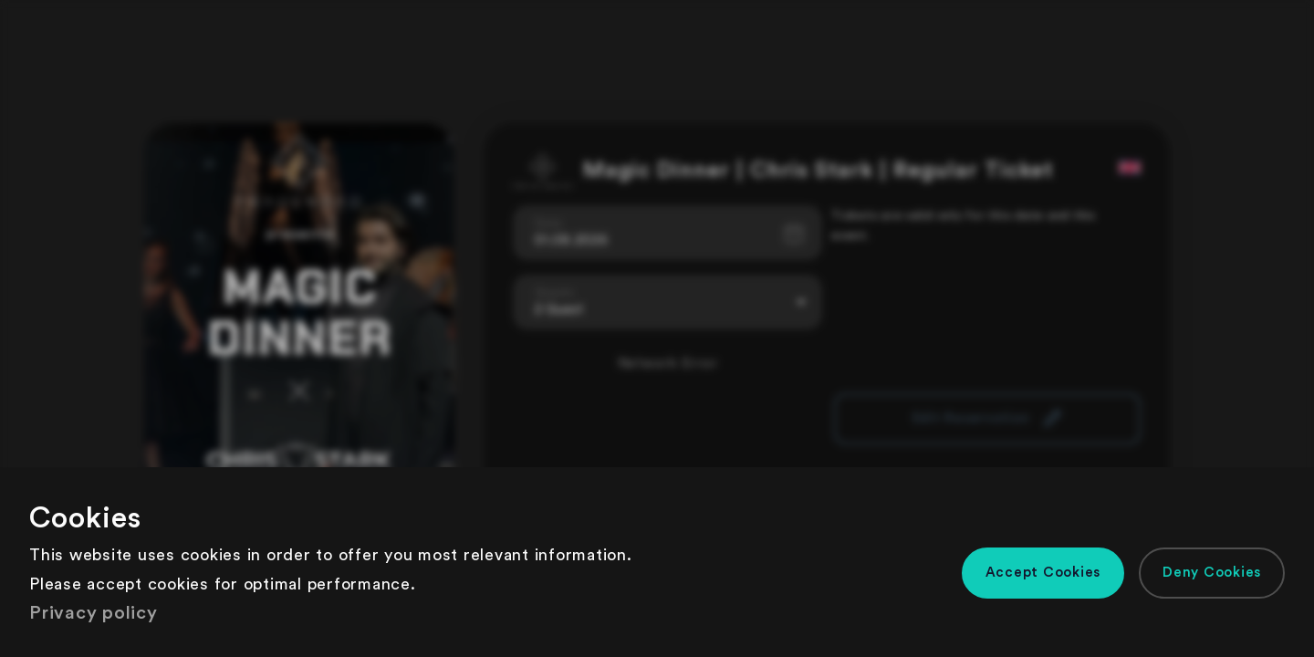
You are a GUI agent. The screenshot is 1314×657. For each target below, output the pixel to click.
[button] (1043, 573)
